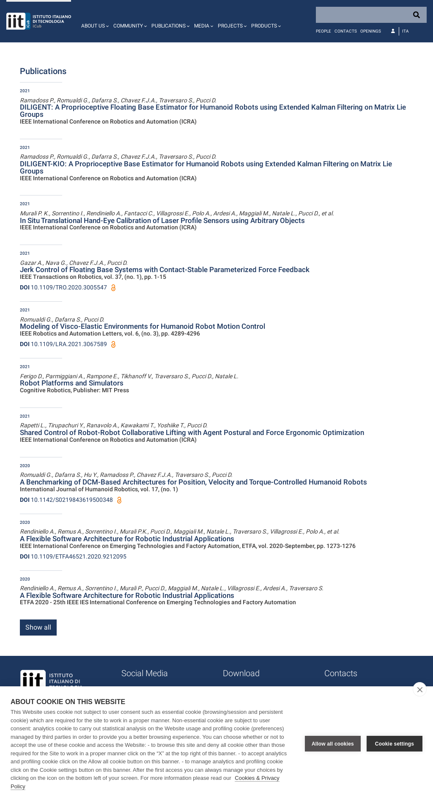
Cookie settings (394, 744)
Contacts (345, 31)
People (323, 31)
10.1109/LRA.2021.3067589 (63, 344)
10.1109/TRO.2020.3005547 (63, 287)
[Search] (371, 15)
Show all (38, 627)
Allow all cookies (333, 744)
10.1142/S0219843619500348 (66, 499)
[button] (94, 21)
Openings (370, 31)
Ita (405, 31)
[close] (420, 689)
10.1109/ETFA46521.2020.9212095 (73, 556)
